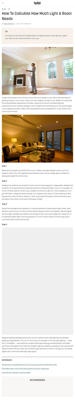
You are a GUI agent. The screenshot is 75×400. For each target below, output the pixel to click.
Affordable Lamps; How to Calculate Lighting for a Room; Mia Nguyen (25, 368)
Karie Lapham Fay (9, 23)
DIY (9, 9)
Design (4, 9)
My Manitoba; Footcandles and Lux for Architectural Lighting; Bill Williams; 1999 (29, 364)
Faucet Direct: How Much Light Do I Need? (16, 372)
